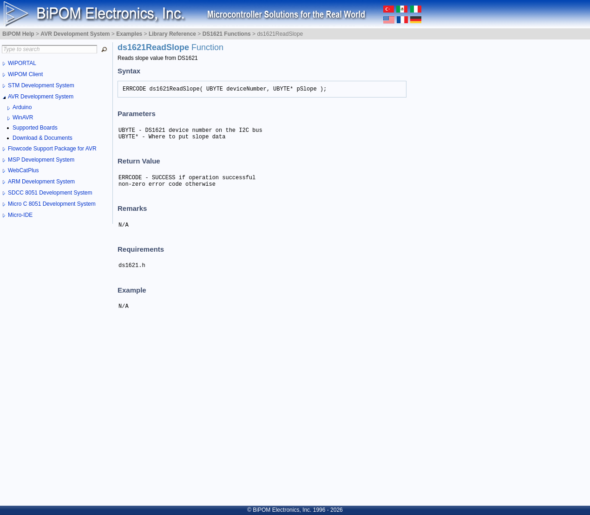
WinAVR (23, 117)
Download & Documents (42, 138)
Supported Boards (35, 127)
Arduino (22, 107)
